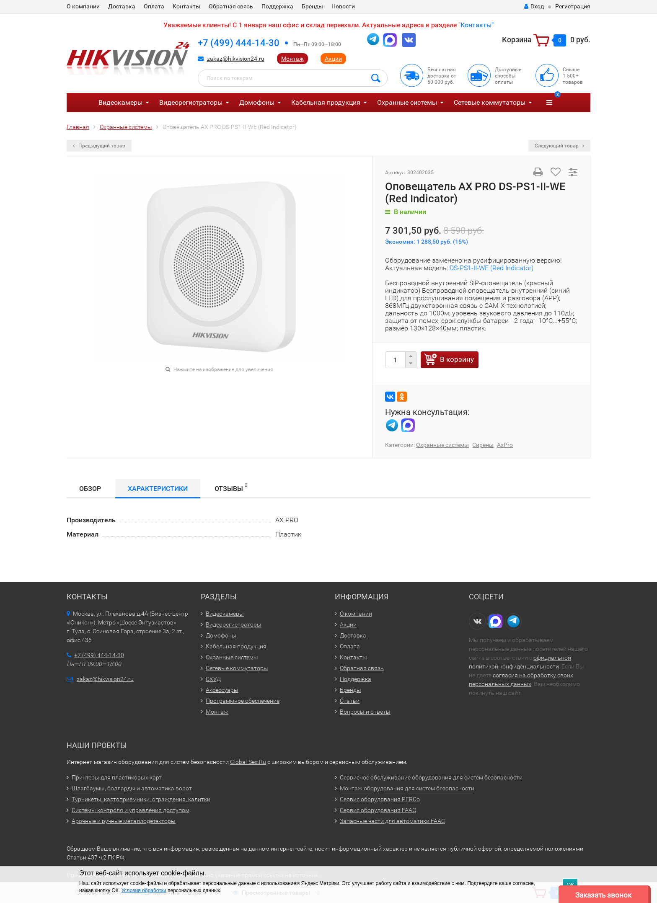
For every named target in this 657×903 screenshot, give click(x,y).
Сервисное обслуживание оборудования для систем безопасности (431, 777)
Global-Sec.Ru (248, 762)
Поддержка (277, 6)
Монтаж (292, 58)
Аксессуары (222, 689)
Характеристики (158, 489)
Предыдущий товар (99, 146)
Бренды (312, 6)
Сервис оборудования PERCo (380, 799)
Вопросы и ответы (365, 711)
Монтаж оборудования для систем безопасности (407, 788)
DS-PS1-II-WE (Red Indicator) (491, 268)
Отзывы (231, 487)
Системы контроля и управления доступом (130, 810)
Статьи (350, 700)
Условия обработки (143, 890)
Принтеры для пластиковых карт (117, 777)
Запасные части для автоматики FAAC (392, 821)
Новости (343, 6)
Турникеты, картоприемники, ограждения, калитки (141, 799)
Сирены (483, 444)
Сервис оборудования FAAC (378, 810)
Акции (333, 58)
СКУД (213, 679)
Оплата (154, 6)
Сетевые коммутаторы (489, 102)
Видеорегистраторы (190, 102)
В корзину (457, 359)
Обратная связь (231, 6)
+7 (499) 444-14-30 (238, 43)
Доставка (121, 6)
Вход (534, 6)
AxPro (505, 444)
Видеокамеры (120, 102)
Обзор (90, 489)
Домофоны (256, 102)
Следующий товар (559, 146)
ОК (570, 885)
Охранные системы (407, 102)
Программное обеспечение (242, 700)
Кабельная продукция (325, 102)
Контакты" (477, 25)
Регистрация (572, 6)
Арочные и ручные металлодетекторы (124, 821)
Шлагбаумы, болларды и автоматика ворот (132, 788)
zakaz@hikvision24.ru (235, 58)
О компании (83, 6)
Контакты (186, 6)
